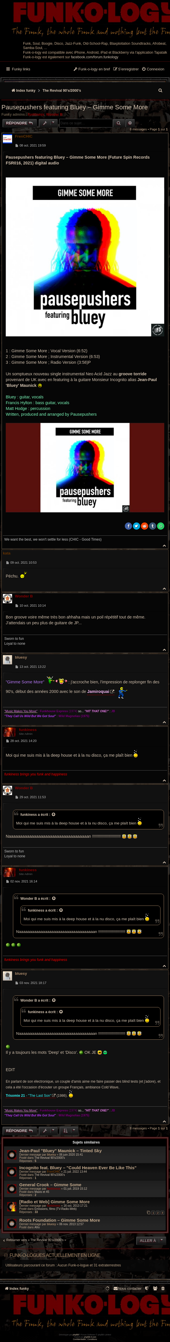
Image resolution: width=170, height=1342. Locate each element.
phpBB (76, 1335)
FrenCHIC (24, 136)
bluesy (21, 657)
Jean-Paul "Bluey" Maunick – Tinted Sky (60, 1150)
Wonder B (54, 115)
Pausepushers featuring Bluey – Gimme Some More (74, 107)
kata (6, 553)
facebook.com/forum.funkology (95, 57)
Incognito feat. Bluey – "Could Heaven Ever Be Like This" (78, 1167)
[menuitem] (153, 69)
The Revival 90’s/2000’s (50, 1157)
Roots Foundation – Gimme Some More (59, 1220)
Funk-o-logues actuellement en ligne (54, 1255)
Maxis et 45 (42, 1191)
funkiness (36, 115)
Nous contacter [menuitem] (127, 1288)
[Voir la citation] (53, 815)
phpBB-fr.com (90, 1337)
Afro (37, 1227)
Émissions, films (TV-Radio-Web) (56, 1208)
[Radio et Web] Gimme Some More (54, 1201)
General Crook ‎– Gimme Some (50, 1184)
